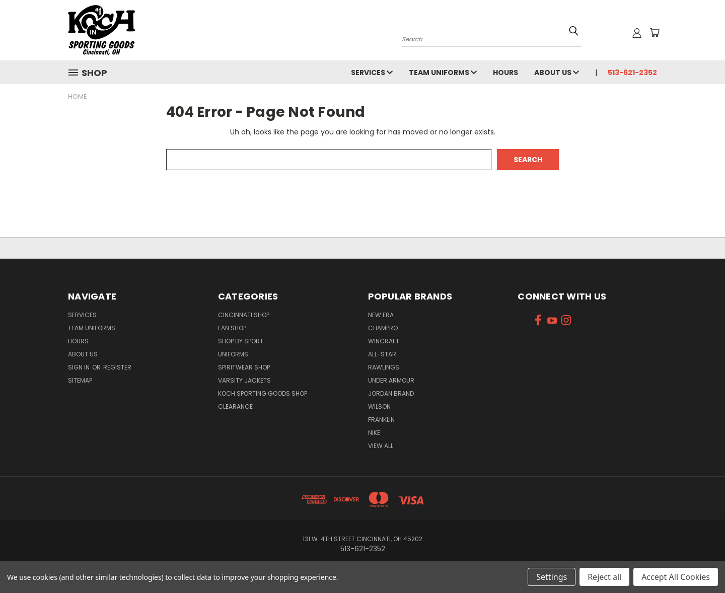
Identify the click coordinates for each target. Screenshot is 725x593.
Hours (505, 72)
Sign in (79, 367)
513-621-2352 (632, 72)
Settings (551, 576)
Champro (383, 328)
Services (372, 72)
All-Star (382, 354)
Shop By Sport (240, 341)
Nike (374, 432)
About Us (556, 72)
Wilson (379, 406)
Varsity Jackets (244, 380)
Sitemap (80, 380)
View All (380, 445)
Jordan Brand (391, 393)
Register (117, 367)
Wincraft (383, 341)
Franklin (381, 419)
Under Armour (391, 380)
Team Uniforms (443, 72)
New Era (381, 315)
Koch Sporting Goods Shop (262, 393)
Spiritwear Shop (244, 367)
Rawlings (383, 367)
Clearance (235, 406)
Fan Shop (232, 328)
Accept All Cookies (675, 576)
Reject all (604, 576)
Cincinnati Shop (243, 315)
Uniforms (233, 354)
